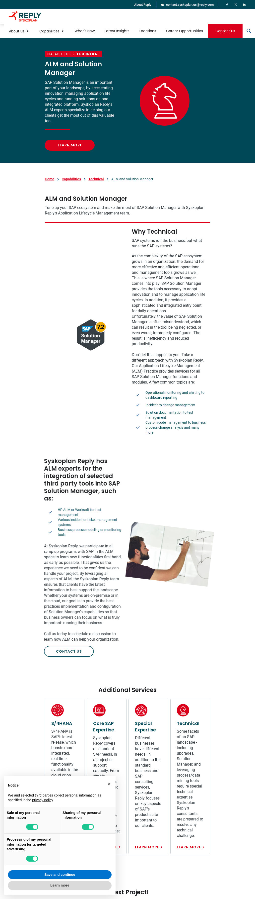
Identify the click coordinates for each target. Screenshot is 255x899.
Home (49, 179)
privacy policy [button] (42, 800)
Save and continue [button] (59, 875)
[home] (25, 16)
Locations (147, 30)
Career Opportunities (184, 30)
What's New (84, 30)
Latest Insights (117, 30)
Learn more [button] (59, 885)
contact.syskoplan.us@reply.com (190, 4)
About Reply (142, 4)
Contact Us (225, 30)
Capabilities (71, 179)
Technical (96, 179)
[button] (19, 31)
